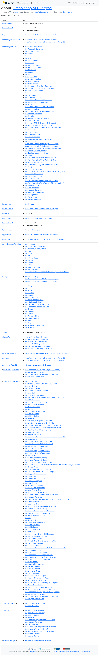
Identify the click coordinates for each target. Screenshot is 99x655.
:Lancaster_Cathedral (33, 502)
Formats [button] (35, 3)
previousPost (9, 603)
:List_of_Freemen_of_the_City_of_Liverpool (41, 582)
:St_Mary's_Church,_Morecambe (37, 559)
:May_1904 (30, 532)
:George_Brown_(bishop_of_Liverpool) (39, 511)
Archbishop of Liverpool (32, 7)
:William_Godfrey (32, 81)
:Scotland (29, 56)
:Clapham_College (32, 388)
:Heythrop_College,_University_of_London (41, 384)
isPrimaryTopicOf (9, 365)
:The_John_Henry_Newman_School (38, 587)
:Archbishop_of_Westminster (36, 102)
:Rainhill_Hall (30, 476)
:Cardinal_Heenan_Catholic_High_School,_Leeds (43, 428)
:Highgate (29, 409)
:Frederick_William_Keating (36, 151)
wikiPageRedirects (11, 370)
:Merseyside (30, 104)
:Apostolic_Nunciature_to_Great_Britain (40, 88)
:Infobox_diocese (32, 258)
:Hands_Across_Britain (34, 585)
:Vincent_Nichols (32, 414)
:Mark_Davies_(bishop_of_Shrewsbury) (40, 589)
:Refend (29, 262)
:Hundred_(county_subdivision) (37, 153)
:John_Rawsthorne (32, 529)
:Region (29, 321)
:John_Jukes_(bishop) (33, 571)
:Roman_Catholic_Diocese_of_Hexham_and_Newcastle (45, 548)
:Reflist (28, 265)
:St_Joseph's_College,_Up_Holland (38, 469)
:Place (28, 288)
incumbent (7, 230)
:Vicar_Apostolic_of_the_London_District (40, 158)
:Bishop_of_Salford (33, 97)
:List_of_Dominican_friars (35, 488)
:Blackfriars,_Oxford (33, 545)
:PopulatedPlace (32, 316)
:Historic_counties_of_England (37, 118)
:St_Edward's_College (33, 448)
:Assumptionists (32, 109)
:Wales (28, 58)
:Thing (28, 286)
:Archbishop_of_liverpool (35, 372)
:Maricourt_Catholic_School (36, 536)
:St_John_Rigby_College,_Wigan (37, 451)
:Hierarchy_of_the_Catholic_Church (38, 125)
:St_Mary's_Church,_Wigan (35, 576)
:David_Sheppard (32, 527)
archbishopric (8, 204)
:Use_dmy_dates (32, 269)
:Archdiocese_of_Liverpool (35, 246)
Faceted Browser (75, 3)
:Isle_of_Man (30, 70)
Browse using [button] (22, 3)
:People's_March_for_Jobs (35, 478)
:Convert (29, 253)
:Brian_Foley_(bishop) (33, 455)
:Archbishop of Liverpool (36, 337)
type (4, 286)
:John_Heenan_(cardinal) (35, 411)
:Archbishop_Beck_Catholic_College (39, 555)
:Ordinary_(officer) (32, 185)
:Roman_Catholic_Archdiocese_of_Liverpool (41, 111)
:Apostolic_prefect (32, 51)
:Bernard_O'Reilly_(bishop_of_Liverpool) (40, 123)
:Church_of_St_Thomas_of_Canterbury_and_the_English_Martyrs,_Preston (52, 465)
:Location (29, 293)
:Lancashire (30, 72)
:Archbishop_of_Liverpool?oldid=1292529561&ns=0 (47, 353)
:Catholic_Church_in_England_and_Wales (40, 541)
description (7, 23)
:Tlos (28, 518)
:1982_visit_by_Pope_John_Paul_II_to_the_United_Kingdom (47, 499)
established (7, 28)
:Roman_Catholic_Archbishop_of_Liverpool (41, 374)
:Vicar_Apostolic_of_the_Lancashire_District (41, 181)
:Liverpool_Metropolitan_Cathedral (38, 86)
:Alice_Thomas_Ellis (33, 490)
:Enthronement (31, 60)
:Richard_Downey (32, 137)
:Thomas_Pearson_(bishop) (36, 460)
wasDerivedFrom (9, 353)
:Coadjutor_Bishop (33, 167)
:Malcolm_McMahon (33, 114)
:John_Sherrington (32, 230)
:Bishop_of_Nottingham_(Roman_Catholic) (41, 165)
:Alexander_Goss (32, 121)
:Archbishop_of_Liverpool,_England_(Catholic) (42, 370)
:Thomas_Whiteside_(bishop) (36, 508)
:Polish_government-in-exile (36, 93)
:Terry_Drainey (31, 386)
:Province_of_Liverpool (34, 178)
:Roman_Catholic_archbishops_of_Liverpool (41, 144)
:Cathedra (29, 116)
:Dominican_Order (32, 65)
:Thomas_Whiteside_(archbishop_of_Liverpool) (43, 148)
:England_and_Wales (33, 47)
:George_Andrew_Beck (34, 162)
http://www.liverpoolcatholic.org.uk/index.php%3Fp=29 (45, 42)
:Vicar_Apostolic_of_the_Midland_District (40, 160)
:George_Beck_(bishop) (34, 404)
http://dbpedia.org (41, 12)
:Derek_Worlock (31, 84)
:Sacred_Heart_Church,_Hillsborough (39, 534)
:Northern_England (33, 141)
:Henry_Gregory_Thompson (36, 515)
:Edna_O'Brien (31, 483)
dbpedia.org (67, 12)
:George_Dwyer (31, 467)
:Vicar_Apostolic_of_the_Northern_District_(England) (45, 171)
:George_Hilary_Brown (34, 174)
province (6, 35)
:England (29, 54)
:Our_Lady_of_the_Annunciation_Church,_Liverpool (44, 397)
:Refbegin (29, 260)
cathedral (6, 218)
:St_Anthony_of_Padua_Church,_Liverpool (41, 557)
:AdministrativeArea (34, 325)
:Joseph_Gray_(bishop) (34, 543)
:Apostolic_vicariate (33, 79)
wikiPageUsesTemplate (11, 244)
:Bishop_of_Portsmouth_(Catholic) (38, 139)
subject (5, 276)
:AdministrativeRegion (34, 300)
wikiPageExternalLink (11, 40)
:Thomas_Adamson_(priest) (36, 458)
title (6, 610)
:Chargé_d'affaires (32, 132)
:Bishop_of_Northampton (35, 134)
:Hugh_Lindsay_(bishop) (34, 434)
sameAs (6, 337)
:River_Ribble (30, 95)
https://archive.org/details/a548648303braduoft (42, 40)
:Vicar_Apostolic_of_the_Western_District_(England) (44, 183)
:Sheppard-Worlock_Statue (35, 474)
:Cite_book (30, 244)
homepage (7, 358)
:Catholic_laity (31, 381)
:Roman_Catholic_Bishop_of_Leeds (38, 100)
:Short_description (32, 267)
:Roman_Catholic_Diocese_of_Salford (39, 107)
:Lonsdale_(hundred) (33, 190)
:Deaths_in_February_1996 (35, 580)
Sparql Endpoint (90, 3)
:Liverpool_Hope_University (36, 492)
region (16, 12)
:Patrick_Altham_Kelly (34, 176)
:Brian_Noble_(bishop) (34, 539)
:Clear (28, 251)
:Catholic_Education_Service (36, 402)
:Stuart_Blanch (31, 562)
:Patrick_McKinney (32, 573)
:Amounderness (32, 188)
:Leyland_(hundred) (33, 199)
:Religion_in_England (33, 481)
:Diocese (29, 309)
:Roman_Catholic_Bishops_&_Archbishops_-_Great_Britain (47, 272)
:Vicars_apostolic (32, 197)
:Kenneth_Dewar (32, 393)
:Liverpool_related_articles (35, 249)
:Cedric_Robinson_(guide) (35, 522)
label (5, 332)
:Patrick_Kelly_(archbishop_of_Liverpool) (40, 471)
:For (27, 256)
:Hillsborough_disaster (34, 485)
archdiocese (7, 209)
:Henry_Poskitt (31, 520)
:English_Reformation (34, 91)
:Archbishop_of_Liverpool (38, 365)
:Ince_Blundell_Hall (33, 550)
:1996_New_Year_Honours (35, 395)
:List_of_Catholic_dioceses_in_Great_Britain (41, 35)
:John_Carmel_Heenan (34, 169)
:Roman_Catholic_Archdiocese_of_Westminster (43, 128)
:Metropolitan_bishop (34, 130)
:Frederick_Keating (33, 566)
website (6, 239)
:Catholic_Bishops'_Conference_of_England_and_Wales (45, 437)
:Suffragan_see (31, 195)
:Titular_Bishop (31, 155)
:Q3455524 (31, 297)
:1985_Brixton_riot (32, 400)
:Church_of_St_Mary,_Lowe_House (38, 462)
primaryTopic (9, 641)
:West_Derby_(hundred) (34, 192)
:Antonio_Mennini (32, 525)
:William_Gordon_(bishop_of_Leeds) (39, 444)
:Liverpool (29, 74)
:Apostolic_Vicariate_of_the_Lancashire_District (43, 425)
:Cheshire (29, 63)
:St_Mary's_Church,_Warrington (37, 453)
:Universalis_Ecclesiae (34, 49)
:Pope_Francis (31, 77)
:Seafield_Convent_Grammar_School (39, 513)
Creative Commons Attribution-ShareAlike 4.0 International (71, 651)
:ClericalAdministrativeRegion (37, 304)
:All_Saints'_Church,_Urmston (36, 391)
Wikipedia (33, 651)
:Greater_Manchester (33, 67)
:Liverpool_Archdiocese (34, 377)
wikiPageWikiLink (9, 47)
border (5, 213)
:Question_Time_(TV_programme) (38, 430)
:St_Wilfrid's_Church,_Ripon (36, 552)
